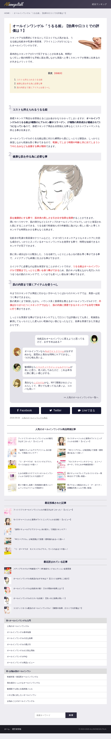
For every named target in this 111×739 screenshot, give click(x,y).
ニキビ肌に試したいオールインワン (23, 700)
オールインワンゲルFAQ (18, 660)
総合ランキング (99, 4)
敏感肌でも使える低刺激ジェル (21, 694)
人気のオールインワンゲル (19, 628)
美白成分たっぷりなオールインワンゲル (24, 687)
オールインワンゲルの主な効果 (21, 641)
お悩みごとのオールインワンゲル (22, 707)
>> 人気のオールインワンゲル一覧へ (79, 399)
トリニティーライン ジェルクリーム (54, 369)
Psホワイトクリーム (55, 353)
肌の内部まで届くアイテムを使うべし (36, 88)
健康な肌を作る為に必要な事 (31, 84)
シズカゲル (39, 384)
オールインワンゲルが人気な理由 (22, 654)
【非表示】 (58, 73)
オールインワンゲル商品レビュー (22, 666)
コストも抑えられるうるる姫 (31, 80)
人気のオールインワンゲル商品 (36, 420)
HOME (7, 13)
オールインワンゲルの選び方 (20, 647)
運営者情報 (16, 735)
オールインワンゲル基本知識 (20, 634)
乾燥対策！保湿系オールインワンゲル (24, 681)
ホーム (7, 735)
